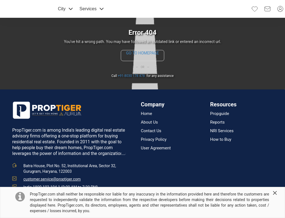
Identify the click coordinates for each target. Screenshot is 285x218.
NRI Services (222, 131)
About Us (149, 122)
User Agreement (156, 148)
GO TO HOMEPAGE (142, 53)
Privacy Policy (153, 139)
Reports (217, 122)
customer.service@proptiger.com (52, 179)
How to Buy (220, 139)
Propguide (219, 114)
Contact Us (151, 131)
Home (146, 114)
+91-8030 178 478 (131, 76)
